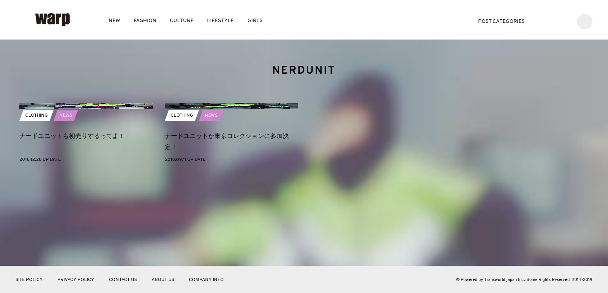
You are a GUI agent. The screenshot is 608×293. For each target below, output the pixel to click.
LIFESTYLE (220, 21)
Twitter (540, 20)
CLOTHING (36, 205)
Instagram (564, 20)
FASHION (145, 21)
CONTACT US (123, 279)
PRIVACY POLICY (75, 279)
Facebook (552, 20)
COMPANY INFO (206, 279)
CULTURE (181, 21)
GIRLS (255, 21)
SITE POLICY (29, 279)
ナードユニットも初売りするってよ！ (72, 225)
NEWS (65, 205)
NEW (114, 21)
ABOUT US (163, 279)
